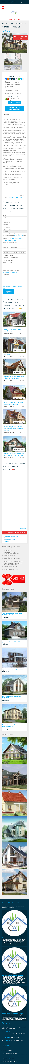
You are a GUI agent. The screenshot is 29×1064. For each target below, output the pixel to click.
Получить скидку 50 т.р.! (20, 37)
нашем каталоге (18, 235)
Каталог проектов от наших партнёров (14, 108)
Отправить (8, 292)
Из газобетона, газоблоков (10, 1053)
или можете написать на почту (11, 271)
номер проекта (7, 229)
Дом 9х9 (7, 355)
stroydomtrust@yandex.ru (10, 272)
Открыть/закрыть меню (3, 7)
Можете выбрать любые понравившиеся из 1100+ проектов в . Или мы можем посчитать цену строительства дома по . (14, 237)
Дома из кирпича (7, 1050)
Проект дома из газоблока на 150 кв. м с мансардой (14, 377)
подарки (7, 541)
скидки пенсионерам (10, 538)
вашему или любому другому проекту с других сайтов (13, 239)
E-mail (5, 220)
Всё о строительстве (10, 902)
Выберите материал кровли (10, 257)
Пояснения (6, 274)
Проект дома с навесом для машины (12, 669)
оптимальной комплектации (13, 92)
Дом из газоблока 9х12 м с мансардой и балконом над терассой (13, 428)
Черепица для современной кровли (12, 1013)
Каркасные (6, 1059)
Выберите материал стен (10, 247)
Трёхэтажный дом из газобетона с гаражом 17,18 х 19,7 (12, 613)
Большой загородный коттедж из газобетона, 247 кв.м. (12, 725)
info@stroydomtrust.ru (17, 1040)
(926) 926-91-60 (15, 1037)
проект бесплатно (10, 539)
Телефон (5, 224)
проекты (12, 1059)
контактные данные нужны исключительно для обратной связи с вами (13, 286)
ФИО (4, 215)
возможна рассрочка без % (12, 536)
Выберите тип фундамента (10, 242)
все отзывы (23, 528)
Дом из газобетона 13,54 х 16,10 (11, 642)
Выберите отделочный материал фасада (14, 252)
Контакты (6, 1023)
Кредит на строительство (10, 1061)
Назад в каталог (14, 103)
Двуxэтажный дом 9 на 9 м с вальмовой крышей (13, 403)
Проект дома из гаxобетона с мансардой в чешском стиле (14, 454)
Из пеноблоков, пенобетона (10, 1056)
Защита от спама (8, 262)
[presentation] (12, 266)
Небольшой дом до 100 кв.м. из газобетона (11, 696)
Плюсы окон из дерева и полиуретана (13, 938)
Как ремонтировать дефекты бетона (12, 975)
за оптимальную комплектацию (14, 532)
